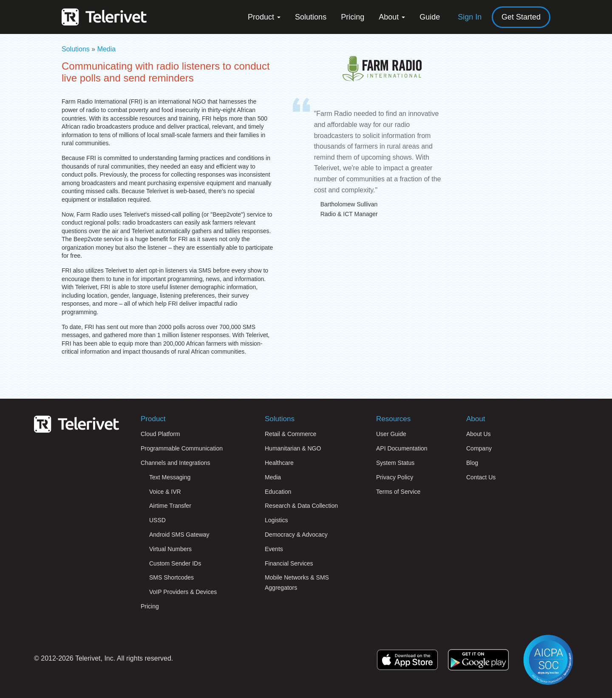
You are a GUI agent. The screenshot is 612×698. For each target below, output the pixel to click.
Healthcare (279, 462)
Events (274, 549)
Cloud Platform (160, 434)
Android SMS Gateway (179, 534)
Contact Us (481, 477)
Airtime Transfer (170, 505)
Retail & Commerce (290, 434)
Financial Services (289, 563)
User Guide (391, 434)
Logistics (276, 520)
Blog (472, 462)
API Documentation (402, 448)
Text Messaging (169, 477)
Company (479, 448)
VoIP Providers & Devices (183, 591)
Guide (429, 17)
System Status (395, 462)
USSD (157, 520)
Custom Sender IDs (175, 563)
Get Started (521, 17)
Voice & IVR (165, 491)
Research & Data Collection (301, 505)
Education (278, 491)
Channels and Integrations (175, 462)
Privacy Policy (394, 477)
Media (106, 49)
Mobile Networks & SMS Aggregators (297, 582)
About (392, 17)
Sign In (470, 17)
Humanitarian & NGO (293, 448)
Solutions (310, 17)
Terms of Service (398, 491)
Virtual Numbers (170, 549)
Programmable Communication (182, 448)
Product (264, 17)
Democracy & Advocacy (296, 534)
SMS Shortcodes (171, 577)
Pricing (352, 17)
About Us (478, 434)
